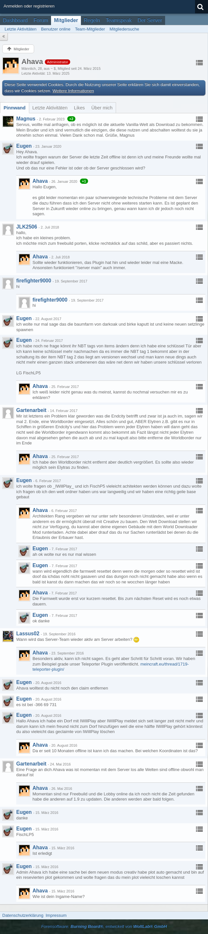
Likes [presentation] (79, 107)
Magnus (25, 118)
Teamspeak (119, 20)
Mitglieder (66, 20)
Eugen (24, 146)
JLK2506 (26, 227)
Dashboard (15, 20)
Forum (40, 20)
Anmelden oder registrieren (29, 6)
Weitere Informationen (73, 90)
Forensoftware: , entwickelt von (104, 926)
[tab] (14, 107)
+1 (84, 181)
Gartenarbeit (31, 410)
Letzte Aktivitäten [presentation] (50, 107)
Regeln (92, 20)
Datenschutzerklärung (22, 915)
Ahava (40, 181)
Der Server (149, 20)
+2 (71, 119)
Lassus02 (27, 633)
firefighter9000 (33, 280)
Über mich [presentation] (101, 107)
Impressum (56, 915)
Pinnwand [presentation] (15, 107)
